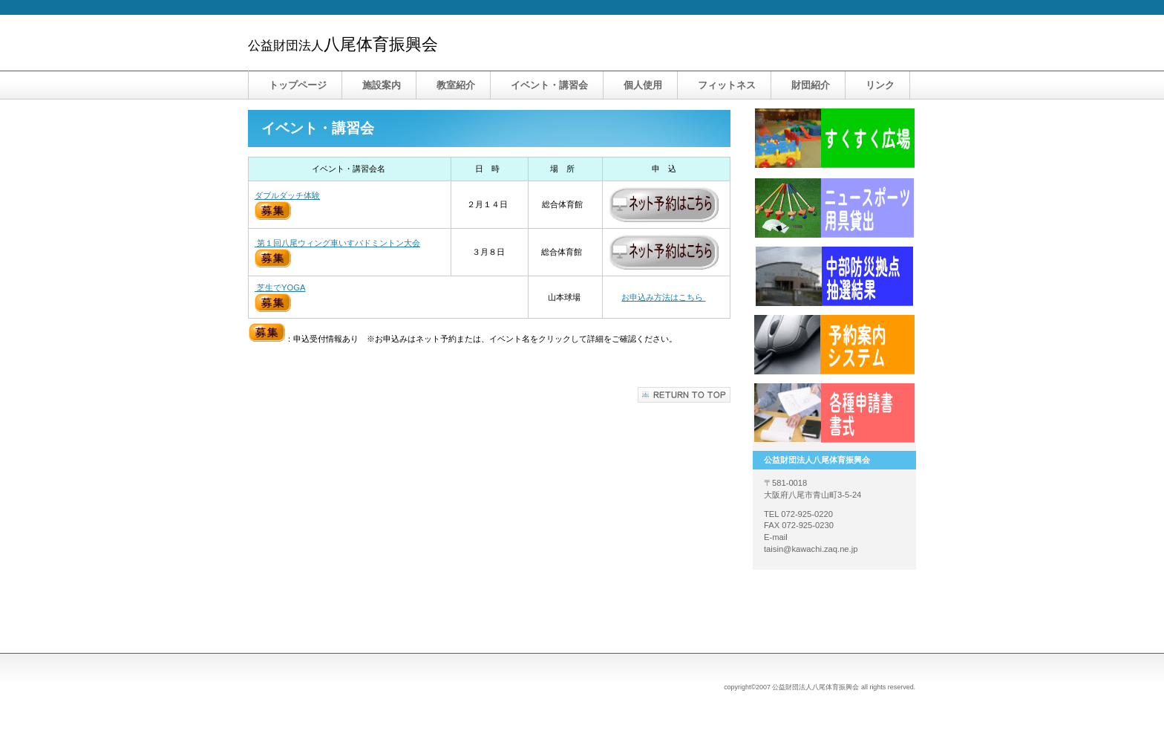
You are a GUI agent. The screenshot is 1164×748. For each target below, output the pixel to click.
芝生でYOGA (280, 287)
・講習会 (549, 85)
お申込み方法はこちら (663, 297)
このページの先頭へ (684, 395)
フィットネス (727, 85)
